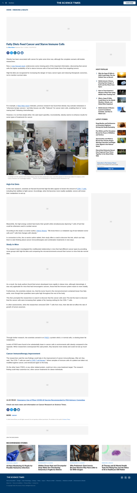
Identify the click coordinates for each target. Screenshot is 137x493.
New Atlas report (24, 106)
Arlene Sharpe (41, 231)
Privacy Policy (27, 483)
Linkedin (15, 52)
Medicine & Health (67, 480)
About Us (8, 483)
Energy (34, 480)
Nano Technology (26, 480)
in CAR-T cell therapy (37, 360)
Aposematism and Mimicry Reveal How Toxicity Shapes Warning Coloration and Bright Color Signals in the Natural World (105, 142)
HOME (8, 10)
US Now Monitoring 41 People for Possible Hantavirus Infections (19, 467)
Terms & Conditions (18, 483)
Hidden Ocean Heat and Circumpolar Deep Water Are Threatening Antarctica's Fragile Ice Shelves (52, 468)
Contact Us (35, 483)
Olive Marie (11, 47)
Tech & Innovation (11, 480)
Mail (22, 52)
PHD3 (46, 338)
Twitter (11, 52)
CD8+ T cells (81, 189)
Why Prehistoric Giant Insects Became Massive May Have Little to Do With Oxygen (83, 468)
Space (43, 480)
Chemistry (58, 480)
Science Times (66, 419)
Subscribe (129, 3)
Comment (18, 52)
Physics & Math (50, 480)
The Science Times (68, 3)
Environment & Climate (79, 480)
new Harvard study (18, 66)
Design (19, 480)
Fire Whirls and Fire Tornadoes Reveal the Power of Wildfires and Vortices (105, 133)
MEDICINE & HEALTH (20, 10)
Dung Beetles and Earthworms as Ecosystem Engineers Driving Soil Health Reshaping (105, 125)
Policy (39, 480)
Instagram (129, 477)
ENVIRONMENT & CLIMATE (45, 463)
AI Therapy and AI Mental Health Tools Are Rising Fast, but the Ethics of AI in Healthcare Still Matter (115, 468)
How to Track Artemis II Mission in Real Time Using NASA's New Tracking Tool (106, 92)
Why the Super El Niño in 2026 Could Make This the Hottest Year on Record (106, 75)
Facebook (8, 52)
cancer (14, 415)
